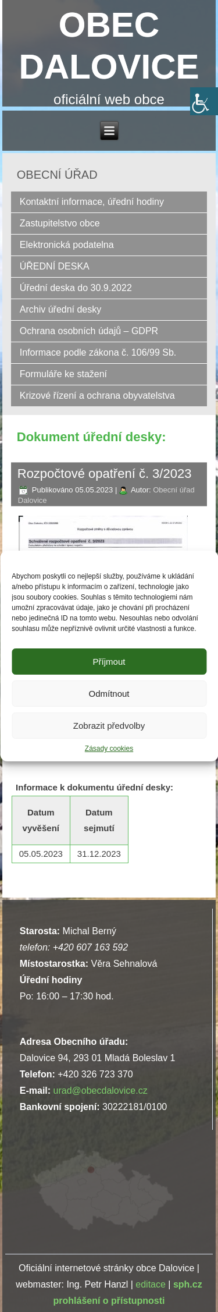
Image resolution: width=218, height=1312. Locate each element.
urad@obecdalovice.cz (100, 1090)
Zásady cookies (109, 748)
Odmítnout (108, 693)
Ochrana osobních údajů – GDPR (89, 331)
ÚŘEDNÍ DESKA (55, 266)
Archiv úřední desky (61, 309)
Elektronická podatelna (67, 245)
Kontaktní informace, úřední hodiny (92, 202)
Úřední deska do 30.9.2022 (76, 288)
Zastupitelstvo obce (60, 223)
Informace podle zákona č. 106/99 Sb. (98, 352)
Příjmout (109, 661)
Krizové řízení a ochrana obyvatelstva (97, 395)
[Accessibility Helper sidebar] (204, 101)
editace (150, 1284)
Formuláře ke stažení (63, 374)
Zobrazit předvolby (109, 726)
